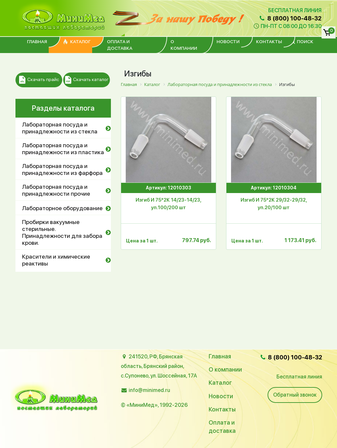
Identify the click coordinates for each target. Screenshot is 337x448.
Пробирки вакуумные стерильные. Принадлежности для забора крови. (62, 232)
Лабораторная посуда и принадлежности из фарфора (62, 169)
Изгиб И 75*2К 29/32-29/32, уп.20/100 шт (274, 203)
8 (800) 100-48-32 (290, 18)
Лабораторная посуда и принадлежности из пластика (63, 148)
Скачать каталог (87, 80)
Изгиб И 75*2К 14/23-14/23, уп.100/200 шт (168, 203)
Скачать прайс (39, 80)
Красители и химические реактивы (56, 260)
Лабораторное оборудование (62, 208)
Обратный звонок (295, 395)
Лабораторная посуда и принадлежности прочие (56, 190)
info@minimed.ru (149, 390)
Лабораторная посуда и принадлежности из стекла (59, 128)
